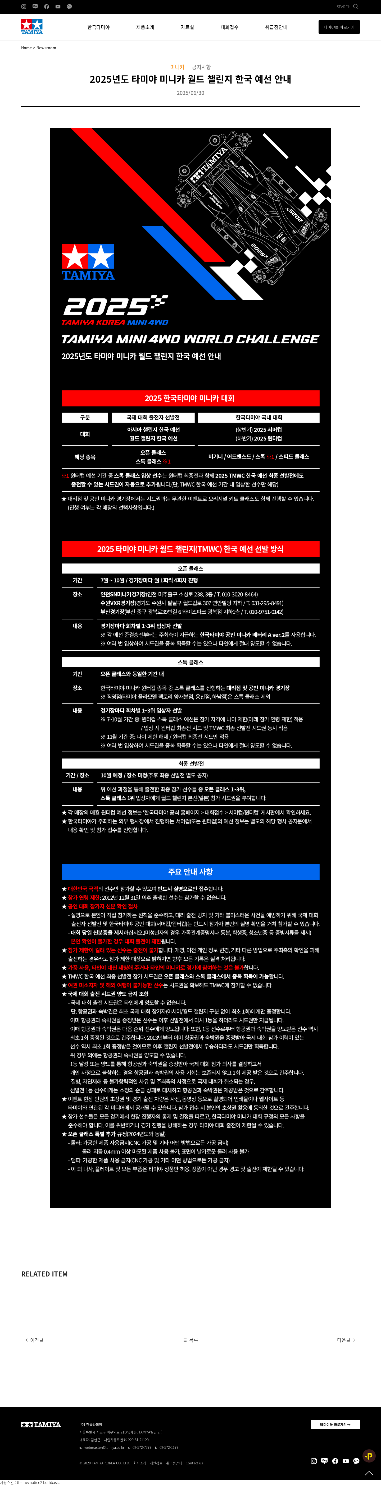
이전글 (34, 1340)
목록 (190, 1340)
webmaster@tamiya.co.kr (104, 1447)
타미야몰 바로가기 (333, 1424)
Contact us (194, 1462)
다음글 (346, 1340)
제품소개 (145, 27)
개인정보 (156, 1462)
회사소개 (139, 1462)
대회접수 (230, 27)
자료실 (187, 27)
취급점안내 (276, 27)
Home (26, 47)
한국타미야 (98, 27)
